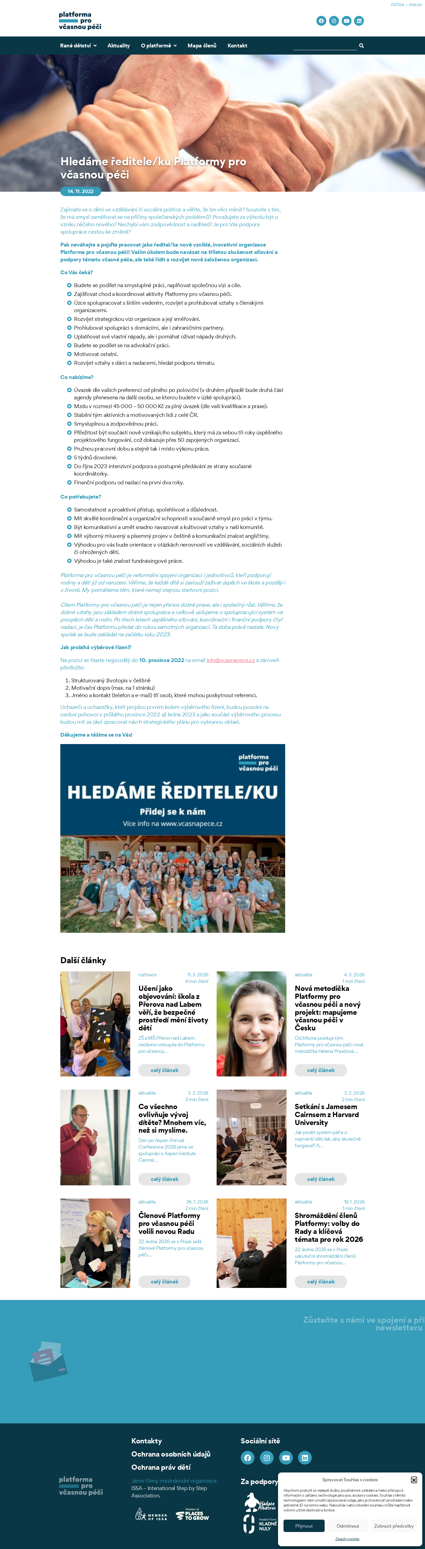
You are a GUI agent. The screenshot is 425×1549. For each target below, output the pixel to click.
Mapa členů (202, 45)
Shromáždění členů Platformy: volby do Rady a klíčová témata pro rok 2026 (329, 1227)
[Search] (362, 45)
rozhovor (147, 974)
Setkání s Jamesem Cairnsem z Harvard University (327, 1114)
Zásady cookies (347, 1539)
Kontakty (146, 1441)
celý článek (164, 1070)
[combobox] (325, 45)
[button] (414, 1479)
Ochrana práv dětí (161, 1467)
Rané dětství (78, 45)
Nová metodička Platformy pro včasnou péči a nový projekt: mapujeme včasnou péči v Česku (328, 1008)
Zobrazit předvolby (394, 1526)
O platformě (159, 45)
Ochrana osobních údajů (171, 1454)
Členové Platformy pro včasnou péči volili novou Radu (169, 1223)
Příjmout (304, 1526)
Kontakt (237, 45)
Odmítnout (348, 1526)
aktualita (303, 974)
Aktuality (118, 45)
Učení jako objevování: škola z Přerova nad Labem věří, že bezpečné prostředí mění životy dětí (173, 1008)
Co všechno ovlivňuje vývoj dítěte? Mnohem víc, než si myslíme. (172, 1118)
